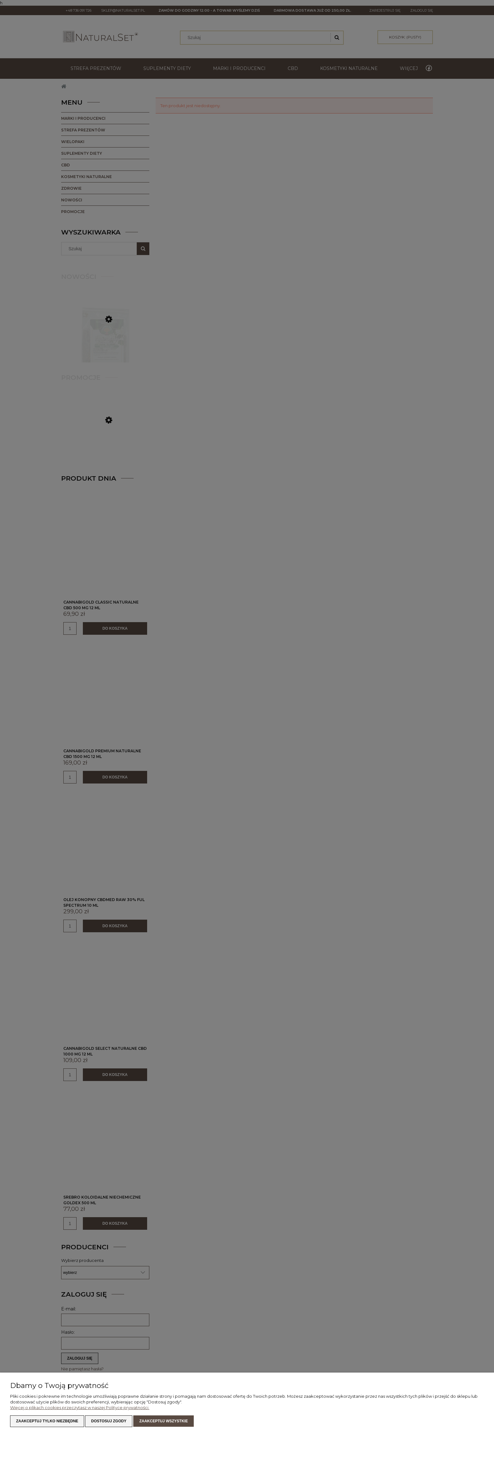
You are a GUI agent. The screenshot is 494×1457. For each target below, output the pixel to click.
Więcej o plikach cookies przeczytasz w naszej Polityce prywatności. (79, 1407)
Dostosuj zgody (108, 1421)
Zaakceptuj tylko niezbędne (47, 1421)
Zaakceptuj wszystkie (163, 1421)
